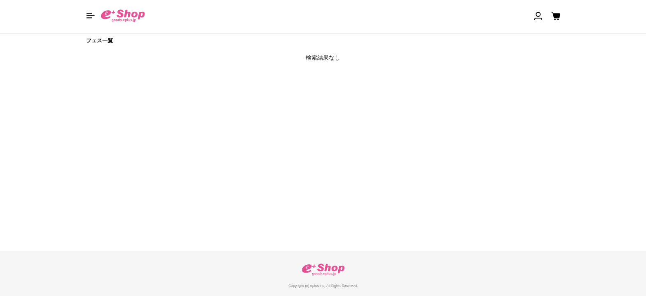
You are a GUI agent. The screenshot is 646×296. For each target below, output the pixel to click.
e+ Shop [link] (323, 269)
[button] (91, 16)
